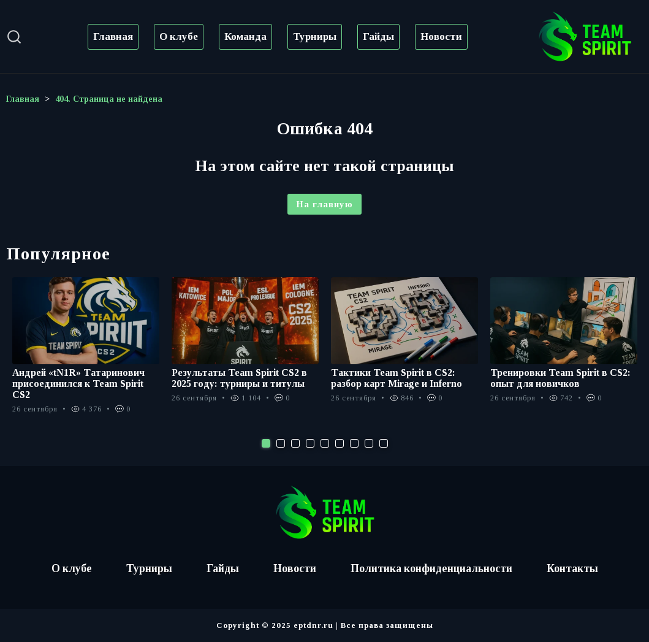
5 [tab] (325, 443)
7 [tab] (354, 443)
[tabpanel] (85, 352)
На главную (324, 204)
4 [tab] (310, 443)
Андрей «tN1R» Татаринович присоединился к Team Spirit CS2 (79, 383)
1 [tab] (266, 443)
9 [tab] (383, 443)
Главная (113, 36)
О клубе (178, 36)
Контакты (575, 568)
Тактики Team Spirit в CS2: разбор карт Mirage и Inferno (397, 378)
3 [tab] (295, 443)
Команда (245, 36)
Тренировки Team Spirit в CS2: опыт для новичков (560, 378)
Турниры (314, 36)
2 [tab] (280, 443)
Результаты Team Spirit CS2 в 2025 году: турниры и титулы (239, 378)
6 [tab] (339, 443)
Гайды (378, 36)
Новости (441, 36)
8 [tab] (369, 443)
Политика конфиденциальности (432, 568)
